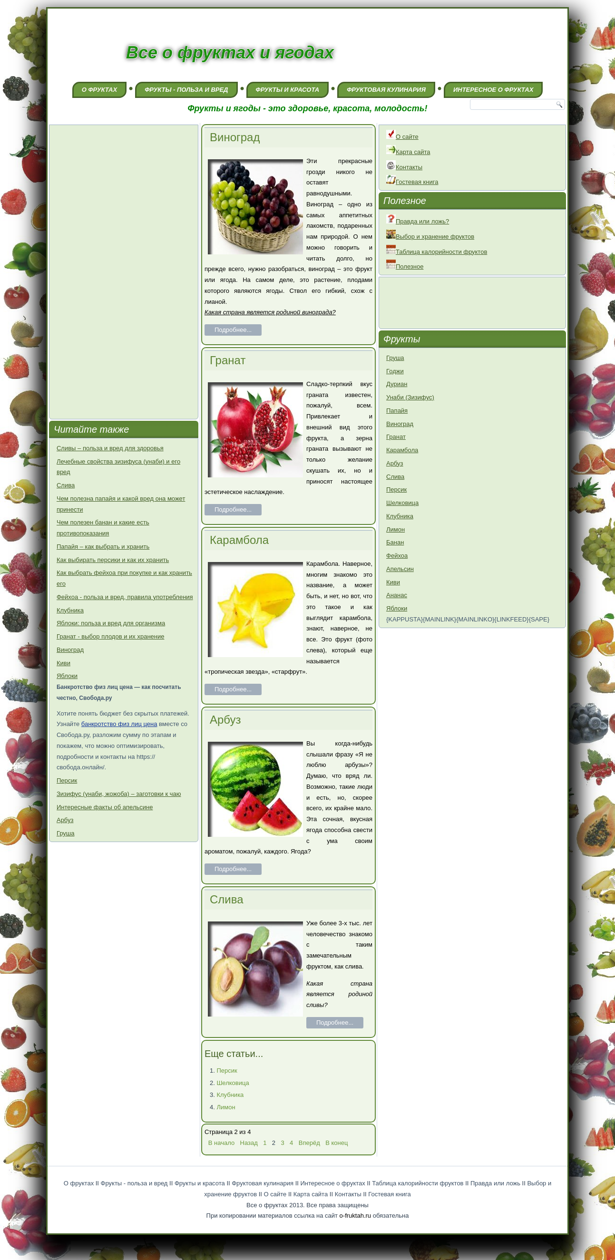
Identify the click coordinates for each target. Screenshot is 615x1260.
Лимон (225, 1107)
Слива (66, 485)
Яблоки (67, 675)
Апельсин (400, 568)
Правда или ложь (495, 1183)
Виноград (70, 649)
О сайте (402, 136)
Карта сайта (408, 151)
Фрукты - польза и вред (186, 89)
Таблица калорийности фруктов (436, 251)
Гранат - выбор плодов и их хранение (111, 636)
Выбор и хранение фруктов (430, 236)
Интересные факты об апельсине (105, 807)
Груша (66, 833)
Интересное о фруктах (493, 89)
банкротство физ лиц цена (119, 723)
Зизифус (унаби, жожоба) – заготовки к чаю (119, 793)
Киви (63, 663)
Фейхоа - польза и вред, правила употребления (125, 597)
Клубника (70, 610)
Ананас (396, 595)
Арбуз (65, 820)
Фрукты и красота (288, 89)
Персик (67, 780)
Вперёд (309, 1142)
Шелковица (232, 1082)
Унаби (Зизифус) (410, 397)
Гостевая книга (412, 181)
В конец (336, 1142)
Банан (395, 542)
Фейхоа (397, 555)
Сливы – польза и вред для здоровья (110, 448)
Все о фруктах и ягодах (230, 52)
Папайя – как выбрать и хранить (103, 546)
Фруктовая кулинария (386, 89)
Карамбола (239, 539)
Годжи (395, 371)
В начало (221, 1142)
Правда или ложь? (417, 221)
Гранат (227, 360)
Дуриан (396, 384)
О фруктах (99, 89)
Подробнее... (233, 329)
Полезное (404, 266)
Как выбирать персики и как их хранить (113, 559)
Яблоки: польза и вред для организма (111, 623)
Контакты (404, 167)
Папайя (397, 410)
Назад (249, 1142)
